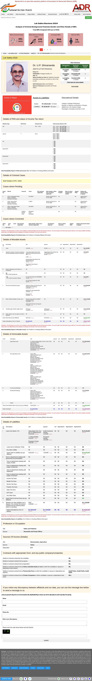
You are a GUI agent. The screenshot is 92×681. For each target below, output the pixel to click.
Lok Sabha (10, 14)
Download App (52, 678)
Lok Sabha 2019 (12, 53)
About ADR (77, 14)
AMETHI (33, 53)
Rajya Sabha (31, 14)
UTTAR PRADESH (24, 53)
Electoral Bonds (52, 14)
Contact (33, 668)
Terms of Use (41, 668)
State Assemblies (20, 14)
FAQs (48, 668)
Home (3, 14)
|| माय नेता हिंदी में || (64, 14)
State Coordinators (24, 668)
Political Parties (41, 14)
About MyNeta (87, 14)
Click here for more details (75, 82)
